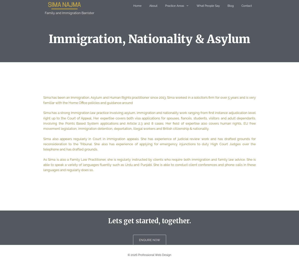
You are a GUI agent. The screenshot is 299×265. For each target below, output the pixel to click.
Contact (246, 6)
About (153, 6)
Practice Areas (179, 6)
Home (137, 6)
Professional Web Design (154, 255)
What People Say (208, 6)
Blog (231, 6)
